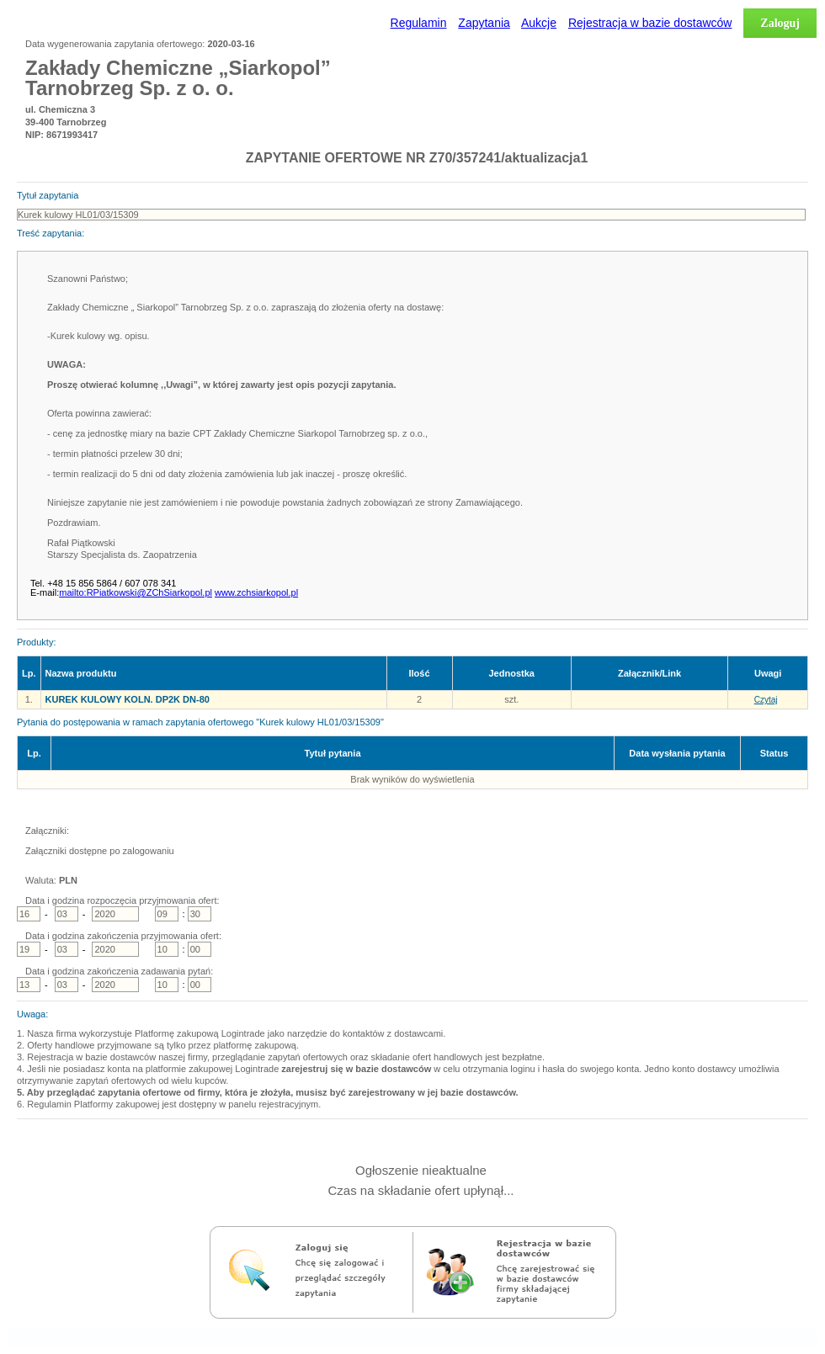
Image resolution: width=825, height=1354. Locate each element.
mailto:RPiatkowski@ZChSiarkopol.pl (135, 592)
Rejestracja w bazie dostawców (650, 22)
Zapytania (483, 22)
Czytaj (766, 699)
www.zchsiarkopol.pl (256, 592)
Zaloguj (780, 23)
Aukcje (538, 22)
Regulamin (419, 22)
